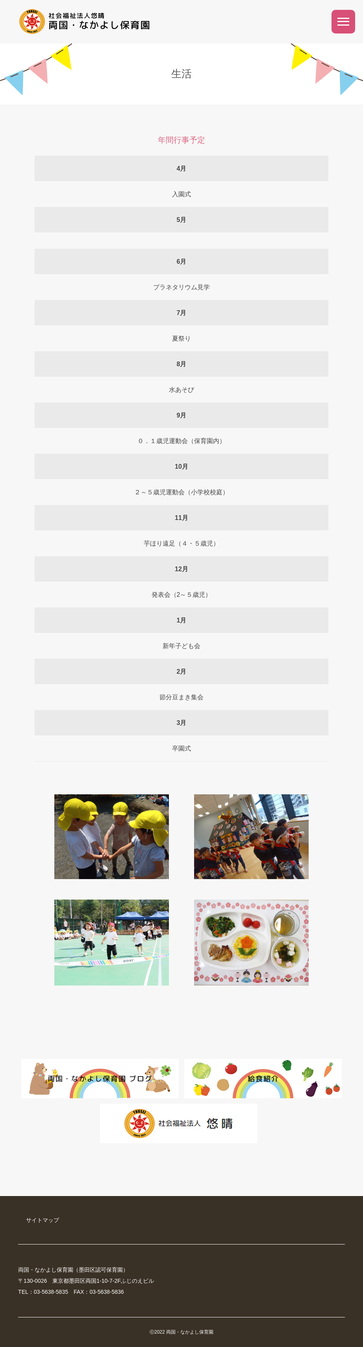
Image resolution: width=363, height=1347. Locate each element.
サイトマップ (42, 1220)
